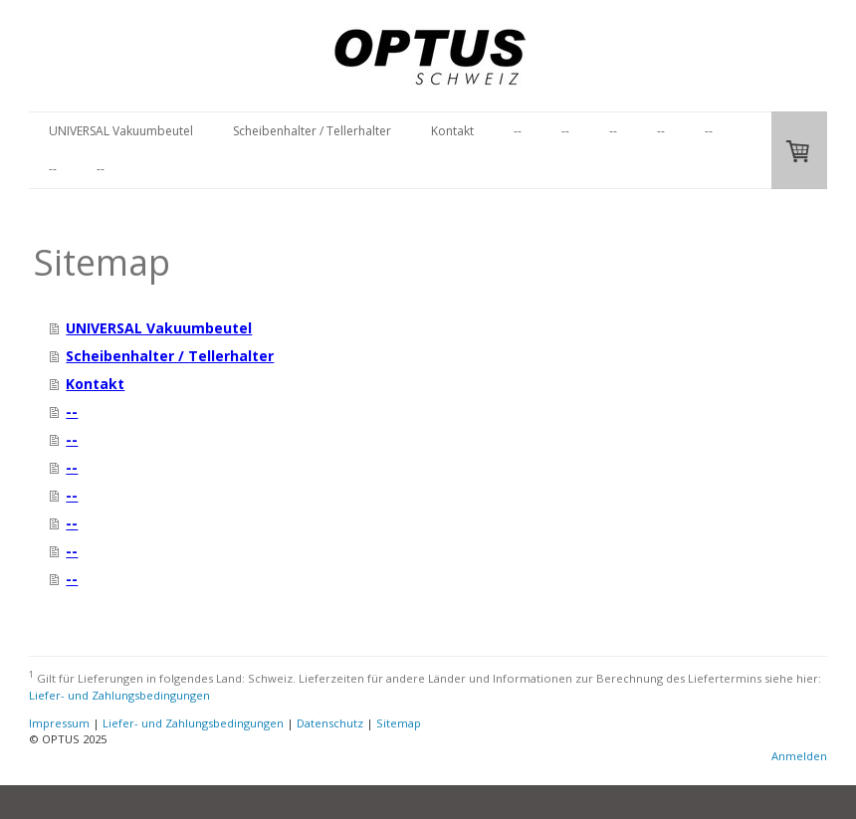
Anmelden (799, 755)
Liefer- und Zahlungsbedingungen (119, 695)
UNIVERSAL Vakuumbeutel (121, 130)
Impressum (59, 723)
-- (518, 130)
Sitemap (398, 723)
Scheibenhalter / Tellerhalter (312, 130)
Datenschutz (330, 723)
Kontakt (452, 130)
